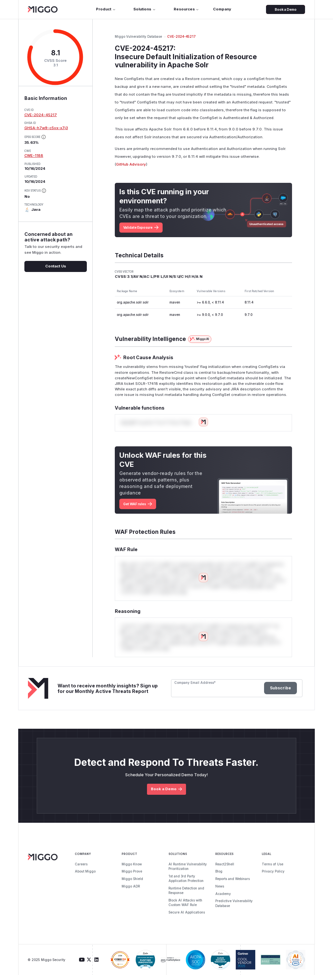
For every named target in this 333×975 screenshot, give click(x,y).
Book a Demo (286, 9)
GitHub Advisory (131, 164)
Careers (81, 864)
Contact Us (55, 266)
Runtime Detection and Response (186, 890)
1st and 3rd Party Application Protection (186, 878)
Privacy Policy (273, 871)
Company (222, 9)
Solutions (144, 9)
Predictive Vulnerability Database (234, 903)
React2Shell (224, 864)
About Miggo (85, 871)
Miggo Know (132, 864)
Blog (218, 871)
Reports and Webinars (232, 879)
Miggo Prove (132, 871)
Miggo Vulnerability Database (138, 36)
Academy (223, 894)
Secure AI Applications (186, 912)
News (219, 886)
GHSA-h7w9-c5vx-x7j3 (46, 128)
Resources (186, 9)
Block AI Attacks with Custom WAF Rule (185, 902)
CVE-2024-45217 (40, 115)
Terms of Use (272, 864)
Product (106, 9)
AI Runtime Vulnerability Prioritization (187, 866)
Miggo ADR (131, 886)
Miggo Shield (132, 879)
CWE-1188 (33, 155)
